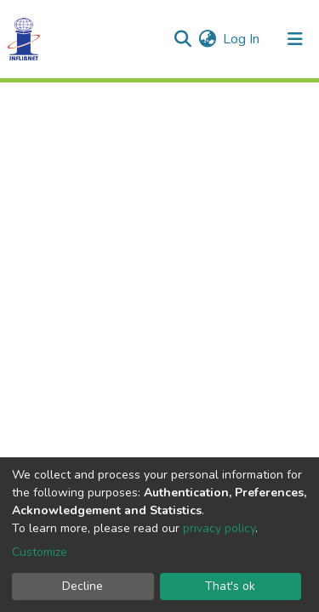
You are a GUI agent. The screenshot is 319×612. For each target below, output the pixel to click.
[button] (207, 39)
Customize (39, 552)
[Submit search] (182, 39)
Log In (242, 39)
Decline (82, 586)
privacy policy (219, 528)
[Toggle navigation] (295, 39)
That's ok (230, 586)
